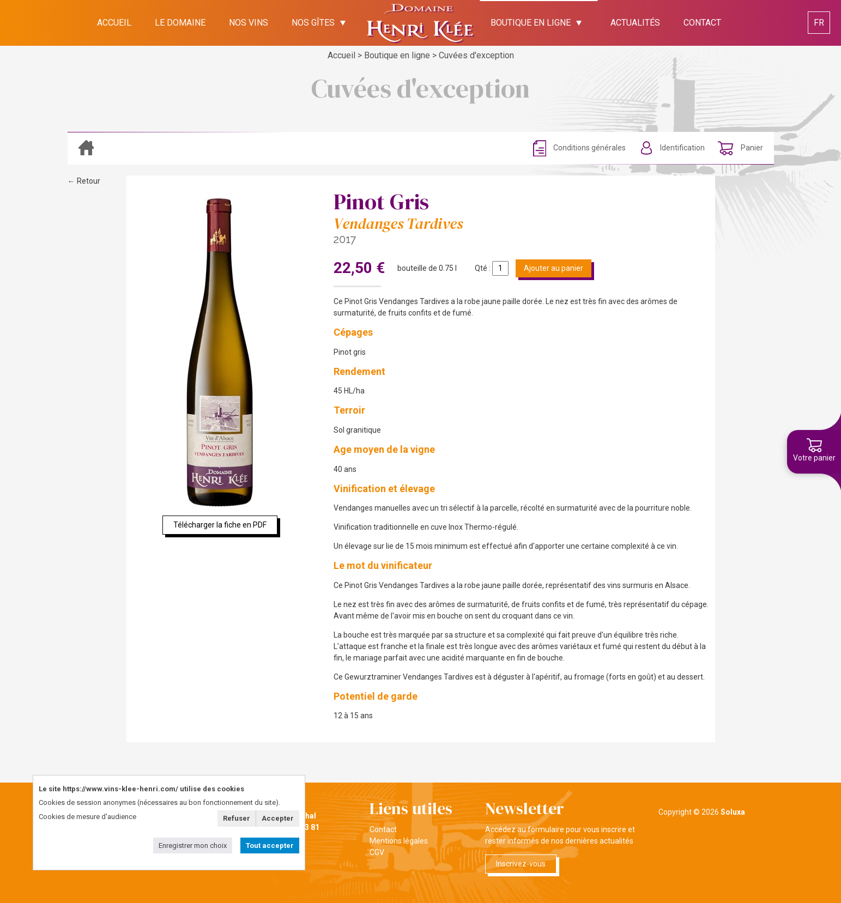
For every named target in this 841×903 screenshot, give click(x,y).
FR (819, 22)
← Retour (84, 181)
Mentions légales (399, 841)
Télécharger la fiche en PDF (220, 524)
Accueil (341, 55)
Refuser (236, 818)
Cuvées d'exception (476, 55)
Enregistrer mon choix (193, 845)
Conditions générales (589, 147)
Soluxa (733, 812)
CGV (377, 852)
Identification (682, 147)
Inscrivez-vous (521, 863)
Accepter (278, 818)
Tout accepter (270, 845)
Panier (751, 147)
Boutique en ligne (397, 55)
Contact (383, 829)
